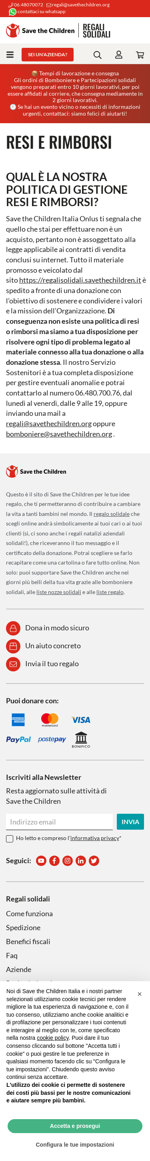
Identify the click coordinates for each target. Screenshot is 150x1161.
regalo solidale (112, 513)
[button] (139, 994)
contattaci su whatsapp (37, 11)
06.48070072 (25, 5)
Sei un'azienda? (47, 54)
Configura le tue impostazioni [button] (75, 1144)
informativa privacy (94, 837)
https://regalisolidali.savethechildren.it (80, 279)
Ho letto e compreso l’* (69, 837)
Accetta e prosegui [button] (75, 1126)
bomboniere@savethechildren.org (59, 433)
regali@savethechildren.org (78, 5)
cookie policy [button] (52, 1038)
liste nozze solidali (58, 591)
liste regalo (110, 591)
